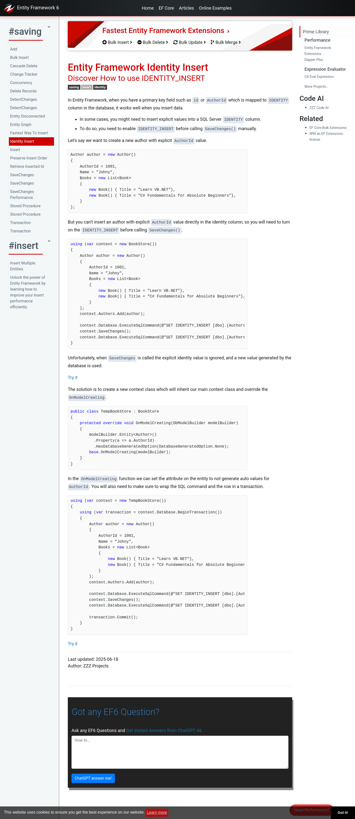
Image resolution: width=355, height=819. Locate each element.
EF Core (166, 8)
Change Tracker (23, 74)
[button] (29, 33)
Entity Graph (20, 124)
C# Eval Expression (319, 77)
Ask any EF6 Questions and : (136, 730)
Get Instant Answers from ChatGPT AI (163, 730)
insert (86, 87)
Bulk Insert (19, 57)
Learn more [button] (157, 812)
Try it (73, 377)
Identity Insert (22, 141)
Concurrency (21, 82)
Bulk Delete (152, 42)
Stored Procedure (25, 206)
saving (74, 87)
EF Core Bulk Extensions (327, 128)
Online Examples (215, 8)
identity (100, 87)
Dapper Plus (313, 60)
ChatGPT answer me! (93, 778)
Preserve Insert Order (28, 158)
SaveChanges (22, 175)
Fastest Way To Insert (29, 133)
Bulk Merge (226, 42)
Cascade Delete (23, 66)
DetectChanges (23, 99)
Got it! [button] (343, 813)
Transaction (20, 222)
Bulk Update (189, 42)
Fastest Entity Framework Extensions (166, 30)
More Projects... (316, 86)
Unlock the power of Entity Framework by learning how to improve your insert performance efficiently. (28, 292)
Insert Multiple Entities (22, 266)
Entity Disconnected (27, 116)
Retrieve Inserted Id (27, 166)
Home (148, 8)
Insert (15, 149)
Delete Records (23, 91)
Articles (186, 8)
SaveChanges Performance (22, 194)
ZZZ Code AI (318, 108)
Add (13, 49)
